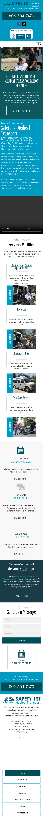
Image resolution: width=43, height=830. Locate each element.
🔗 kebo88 (21, 738)
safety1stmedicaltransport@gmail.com (21, 8)
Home (22, 773)
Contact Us (22, 813)
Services (23, 786)
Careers (22, 793)
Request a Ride (22, 800)
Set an (22, 662)
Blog (22, 806)
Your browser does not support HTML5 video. (21, 215)
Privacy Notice (21, 726)
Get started (21, 110)
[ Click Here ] (20, 479)
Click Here (10, 295)
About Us (21, 596)
